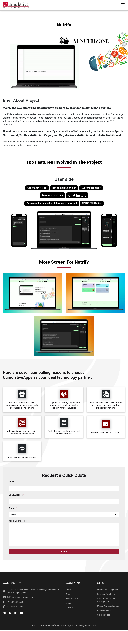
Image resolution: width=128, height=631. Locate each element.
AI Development (104, 610)
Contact (69, 607)
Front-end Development (107, 590)
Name (12, 482)
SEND (64, 551)
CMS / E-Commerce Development (106, 600)
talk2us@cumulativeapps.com (18, 597)
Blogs (68, 603)
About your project (18, 521)
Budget (13, 508)
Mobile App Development (108, 606)
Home (68, 590)
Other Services (103, 615)
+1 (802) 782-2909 (13, 606)
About (68, 594)
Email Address (16, 495)
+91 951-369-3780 (13, 602)
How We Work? (72, 598)
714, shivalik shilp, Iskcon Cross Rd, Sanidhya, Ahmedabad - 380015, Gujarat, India (31, 591)
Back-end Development (107, 594)
